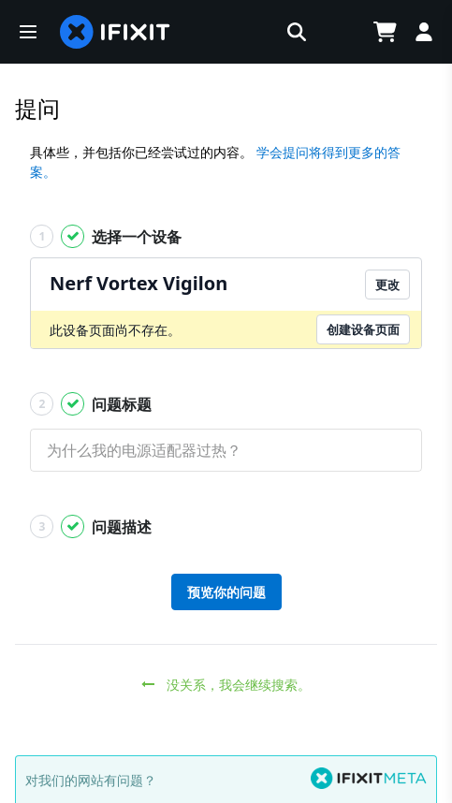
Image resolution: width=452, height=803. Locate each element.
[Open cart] (384, 32)
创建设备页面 (363, 329)
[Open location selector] (338, 32)
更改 (387, 284)
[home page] (115, 32)
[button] (28, 32)
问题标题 (91, 404)
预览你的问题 (226, 592)
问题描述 (91, 526)
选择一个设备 (106, 236)
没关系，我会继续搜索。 (226, 685)
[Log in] (424, 31)
